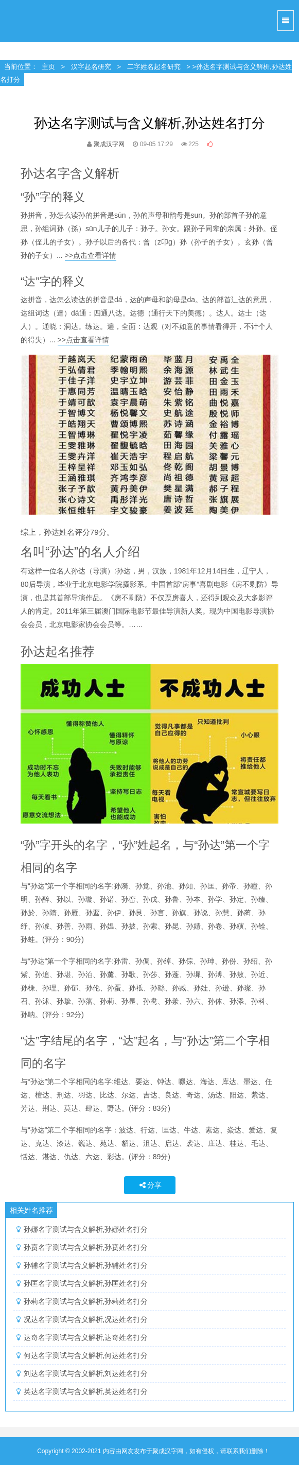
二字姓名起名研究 (154, 67)
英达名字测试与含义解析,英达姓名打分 (86, 1391)
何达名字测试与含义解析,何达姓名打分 (86, 1355)
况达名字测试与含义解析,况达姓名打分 (86, 1319)
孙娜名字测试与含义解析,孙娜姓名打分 (86, 1229)
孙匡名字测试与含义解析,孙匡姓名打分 (86, 1283)
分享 (149, 1185)
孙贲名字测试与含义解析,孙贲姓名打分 (86, 1247)
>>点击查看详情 (90, 255)
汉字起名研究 (91, 67)
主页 (48, 67)
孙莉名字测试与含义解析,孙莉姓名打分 (86, 1301)
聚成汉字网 (21, 21)
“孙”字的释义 (53, 196)
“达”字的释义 (53, 281)
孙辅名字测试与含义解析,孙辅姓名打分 (86, 1265)
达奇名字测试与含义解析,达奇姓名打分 (86, 1337)
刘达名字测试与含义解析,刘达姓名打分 (86, 1373)
